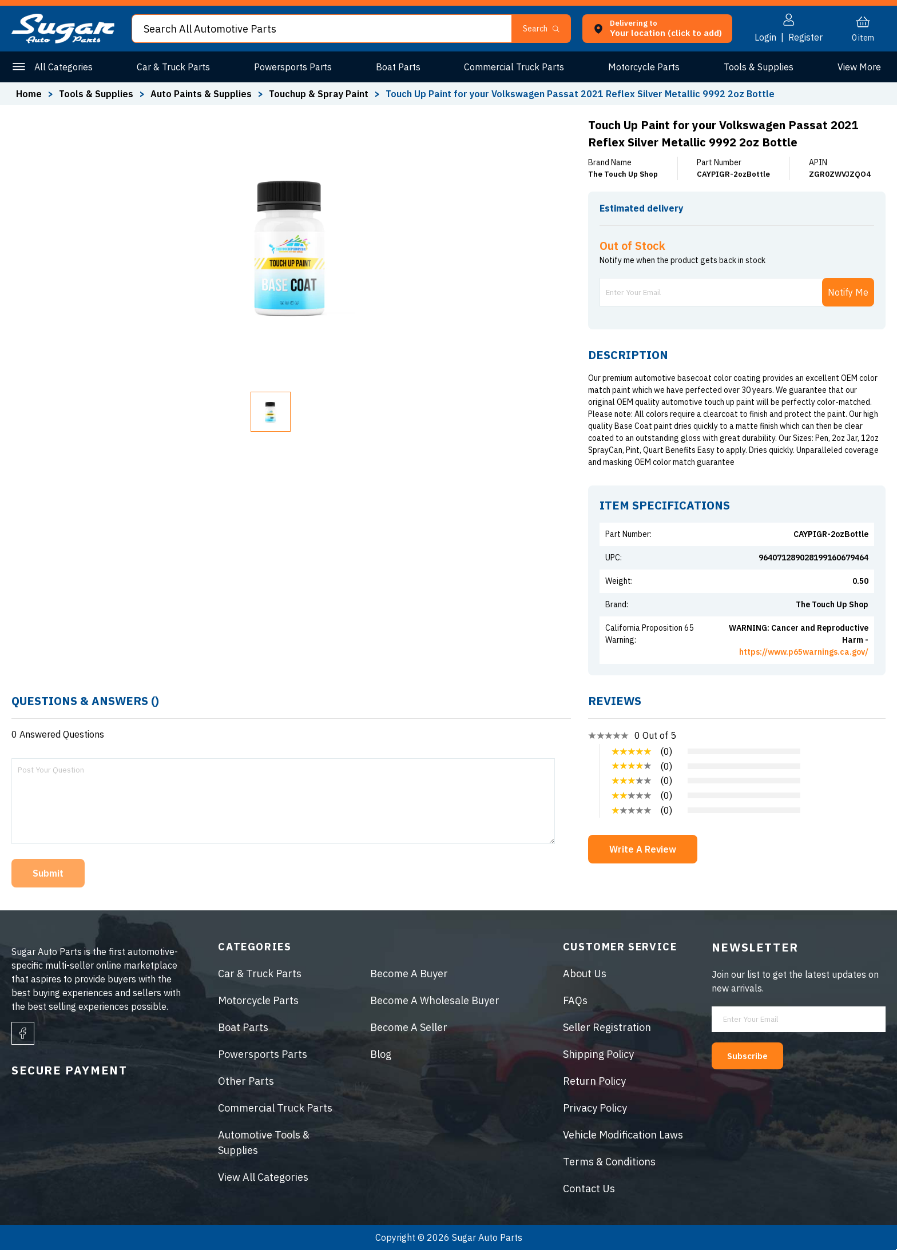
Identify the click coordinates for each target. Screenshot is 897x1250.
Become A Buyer (409, 973)
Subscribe (755, 1055)
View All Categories (263, 1177)
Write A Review (642, 849)
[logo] (62, 40)
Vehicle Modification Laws (623, 1134)
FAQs (575, 1000)
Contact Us (589, 1188)
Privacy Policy (595, 1107)
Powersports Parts (291, 67)
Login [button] (765, 37)
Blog (380, 1054)
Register (805, 37)
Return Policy (594, 1081)
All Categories (63, 67)
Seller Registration (607, 1027)
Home (29, 93)
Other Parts (857, 67)
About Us (584, 973)
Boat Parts (396, 67)
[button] (546, 28)
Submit (48, 873)
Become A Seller (408, 1027)
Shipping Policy (598, 1054)
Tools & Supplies (754, 67)
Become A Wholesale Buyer (434, 1000)
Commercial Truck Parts (512, 67)
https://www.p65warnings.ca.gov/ (803, 652)
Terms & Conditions (609, 1161)
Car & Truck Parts (172, 67)
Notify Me (848, 292)
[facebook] (22, 1033)
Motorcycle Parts (641, 67)
